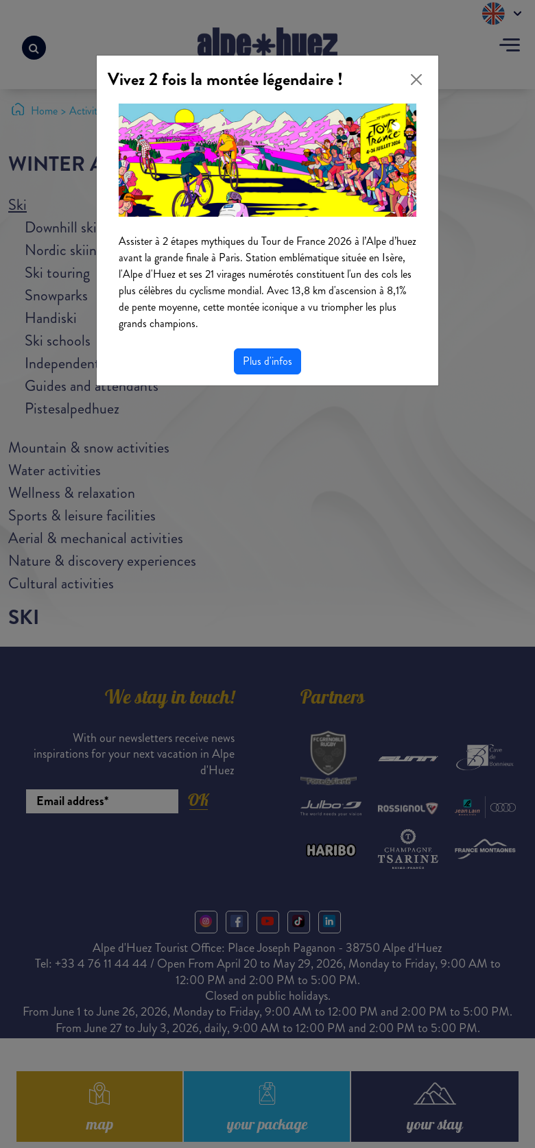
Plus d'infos (267, 361)
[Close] (416, 80)
